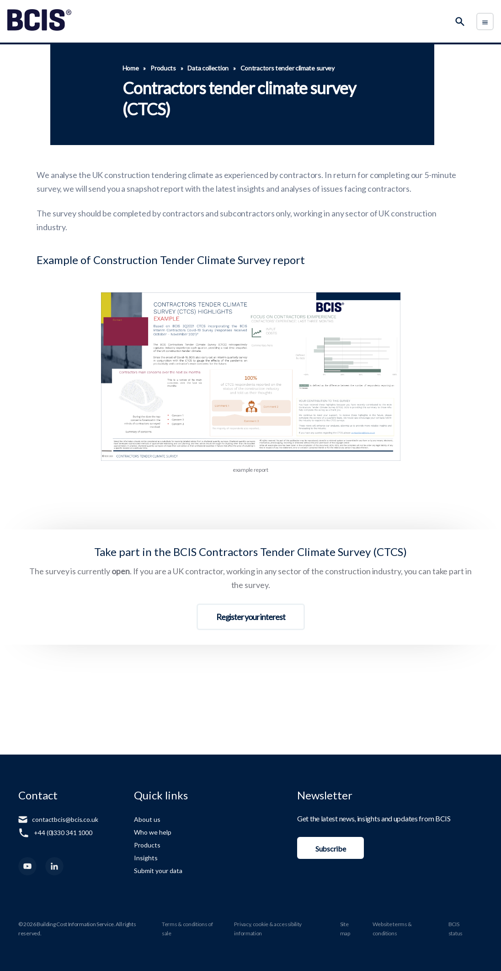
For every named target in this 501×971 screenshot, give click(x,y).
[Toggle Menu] (485, 21)
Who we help (152, 832)
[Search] (460, 21)
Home (131, 68)
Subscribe (330, 848)
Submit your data (158, 870)
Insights (146, 858)
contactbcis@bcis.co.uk (65, 819)
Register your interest (250, 617)
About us (147, 819)
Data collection (208, 68)
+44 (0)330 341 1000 (63, 832)
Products (163, 68)
